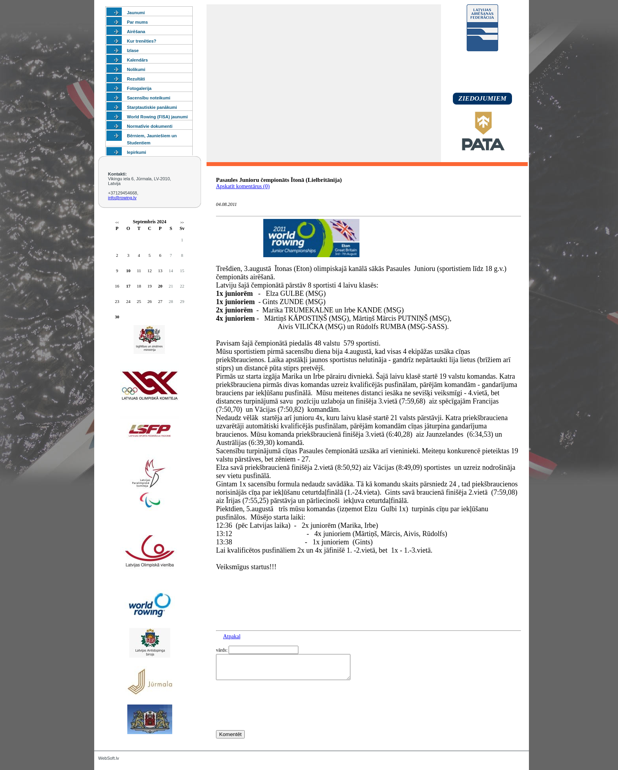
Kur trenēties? (141, 41)
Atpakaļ (231, 636)
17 (128, 286)
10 (128, 270)
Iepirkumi (136, 152)
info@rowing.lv (122, 197)
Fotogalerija (139, 88)
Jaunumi (136, 12)
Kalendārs (137, 60)
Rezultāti (136, 79)
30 (117, 316)
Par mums (137, 22)
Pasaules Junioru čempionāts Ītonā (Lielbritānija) (279, 180)
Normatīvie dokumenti (150, 126)
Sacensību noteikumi (148, 97)
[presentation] (276, 719)
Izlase (133, 50)
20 (160, 286)
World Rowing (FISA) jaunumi (157, 116)
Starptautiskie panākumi (152, 107)
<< (117, 222)
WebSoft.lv (108, 758)
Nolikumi (136, 69)
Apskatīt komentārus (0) (243, 186)
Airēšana (136, 31)
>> (182, 222)
